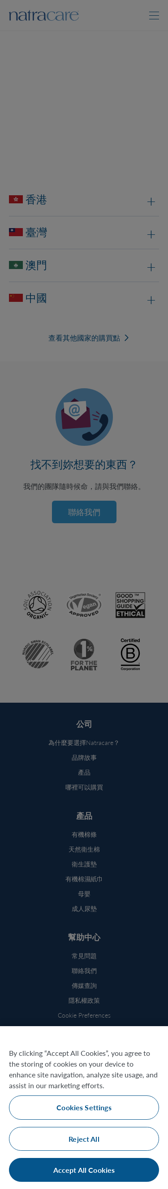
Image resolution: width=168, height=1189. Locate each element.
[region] (84, 1107)
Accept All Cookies (84, 1170)
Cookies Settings (84, 1107)
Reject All (84, 1139)
